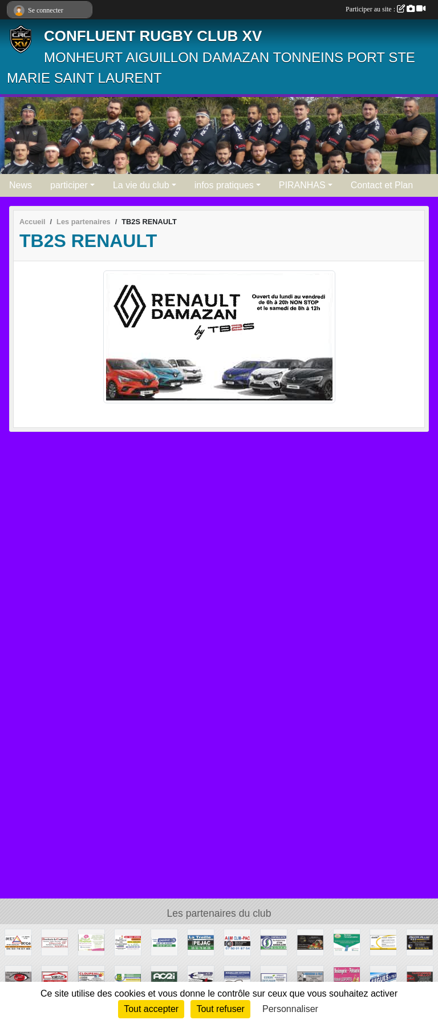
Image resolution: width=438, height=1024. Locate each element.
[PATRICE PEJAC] (200, 941)
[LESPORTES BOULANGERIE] (346, 978)
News (20, 185)
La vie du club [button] (141, 185)
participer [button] (69, 185)
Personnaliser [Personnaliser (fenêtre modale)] (290, 1009)
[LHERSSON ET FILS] (310, 978)
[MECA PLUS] (419, 941)
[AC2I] (164, 978)
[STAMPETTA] (200, 978)
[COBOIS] (273, 978)
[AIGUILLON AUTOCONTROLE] (273, 941)
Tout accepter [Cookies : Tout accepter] (151, 1009)
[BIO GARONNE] (127, 978)
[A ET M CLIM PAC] (237, 941)
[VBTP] (54, 978)
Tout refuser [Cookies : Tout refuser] (220, 1009)
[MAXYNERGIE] (346, 941)
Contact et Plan (382, 185)
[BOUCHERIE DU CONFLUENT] (54, 941)
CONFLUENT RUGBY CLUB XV (153, 35)
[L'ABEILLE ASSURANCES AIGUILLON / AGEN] (383, 941)
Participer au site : (385, 9)
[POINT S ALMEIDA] (164, 941)
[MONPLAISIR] (91, 941)
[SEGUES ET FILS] (383, 978)
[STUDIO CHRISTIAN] (18, 978)
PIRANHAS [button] (302, 185)
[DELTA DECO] (18, 941)
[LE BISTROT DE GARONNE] (127, 941)
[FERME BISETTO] (310, 941)
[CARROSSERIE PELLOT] (419, 978)
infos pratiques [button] (224, 185)
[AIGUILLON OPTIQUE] (237, 978)
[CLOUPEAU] (91, 978)
